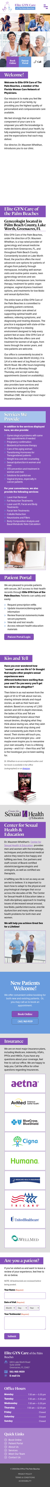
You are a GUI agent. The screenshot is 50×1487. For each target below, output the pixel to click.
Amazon (26, 768)
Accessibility (25, 1481)
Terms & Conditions (25, 1477)
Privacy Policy (25, 1474)
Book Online (12, 62)
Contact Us (15, 1457)
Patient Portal (25, 62)
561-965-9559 (14, 1371)
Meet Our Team (17, 1453)
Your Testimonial (16, 1314)
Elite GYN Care (25, 6)
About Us (14, 1446)
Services (13, 1450)
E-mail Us (12, 1375)
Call (37, 61)
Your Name (13, 1290)
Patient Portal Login (19, 636)
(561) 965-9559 (25, 1021)
